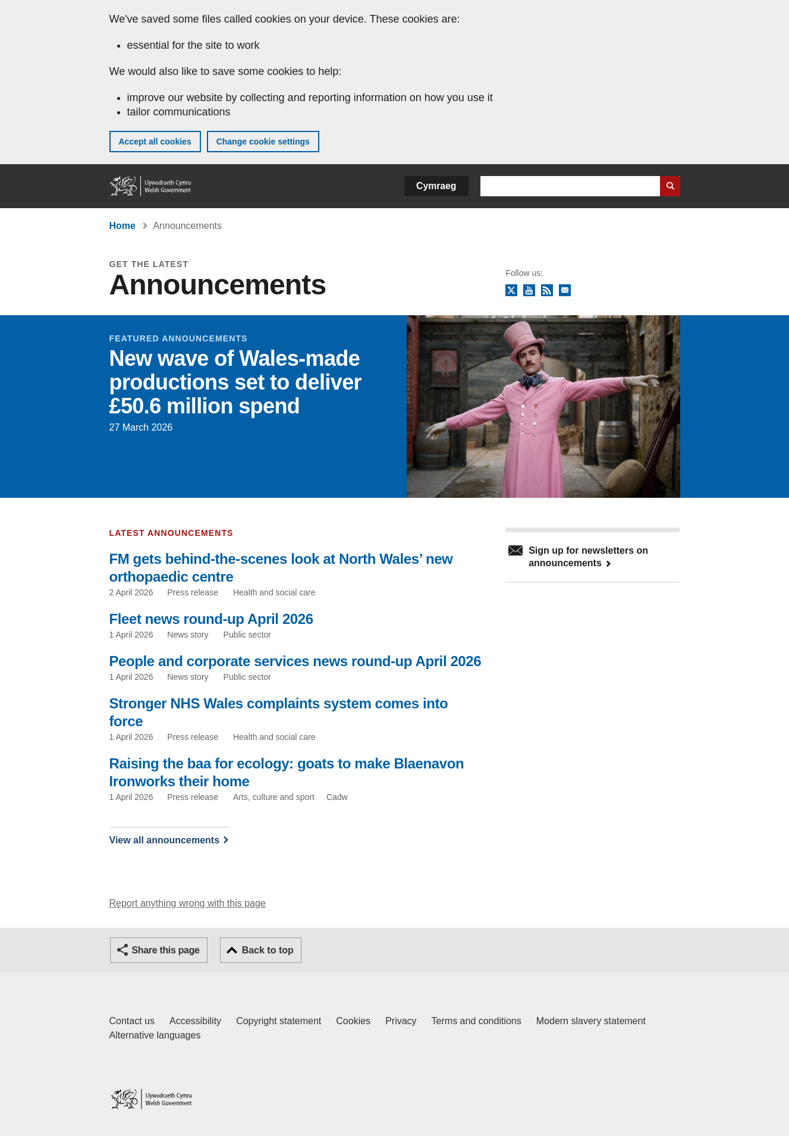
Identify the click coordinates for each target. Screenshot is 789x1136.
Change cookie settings (263, 141)
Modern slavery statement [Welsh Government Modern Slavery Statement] (591, 1021)
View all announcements (164, 840)
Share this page (166, 950)
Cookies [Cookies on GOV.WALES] (353, 1021)
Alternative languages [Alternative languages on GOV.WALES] (155, 1035)
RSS (547, 290)
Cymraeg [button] (436, 186)
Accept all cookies (155, 141)
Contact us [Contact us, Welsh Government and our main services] (132, 1021)
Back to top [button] (268, 950)
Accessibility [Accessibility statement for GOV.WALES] (195, 1021)
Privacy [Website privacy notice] (400, 1021)
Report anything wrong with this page (187, 903)
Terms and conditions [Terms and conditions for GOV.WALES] (476, 1021)
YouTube (529, 290)
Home (122, 226)
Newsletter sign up (565, 290)
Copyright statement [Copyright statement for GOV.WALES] (278, 1021)
